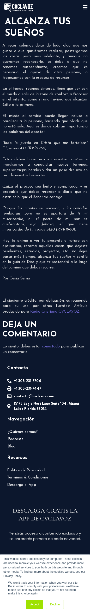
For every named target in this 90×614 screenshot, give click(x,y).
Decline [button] (55, 604)
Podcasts (15, 439)
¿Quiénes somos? (23, 432)
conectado (51, 346)
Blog (11, 446)
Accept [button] (34, 604)
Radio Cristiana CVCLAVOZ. (55, 312)
